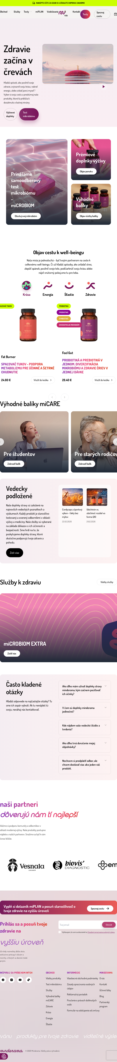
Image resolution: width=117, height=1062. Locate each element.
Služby (17, 11)
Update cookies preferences (4, 1056)
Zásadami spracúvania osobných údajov (101, 932)
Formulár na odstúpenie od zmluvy (83, 1010)
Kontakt (76, 11)
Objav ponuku (86, 171)
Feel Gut (67, 353)
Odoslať (109, 924)
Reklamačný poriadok (77, 994)
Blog (101, 996)
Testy (28, 11)
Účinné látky (105, 990)
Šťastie (49, 1024)
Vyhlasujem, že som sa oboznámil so (86, 932)
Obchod (5, 11)
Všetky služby (107, 582)
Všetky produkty (53, 978)
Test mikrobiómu (29, 114)
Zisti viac (14, 552)
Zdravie (49, 1006)
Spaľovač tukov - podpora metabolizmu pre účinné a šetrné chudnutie (27, 368)
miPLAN (39, 11)
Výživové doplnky (10, 114)
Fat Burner (8, 357)
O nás (102, 978)
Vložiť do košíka (43, 380)
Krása (48, 1012)
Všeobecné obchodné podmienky (82, 978)
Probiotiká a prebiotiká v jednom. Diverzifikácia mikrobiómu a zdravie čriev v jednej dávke (85, 366)
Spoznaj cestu (100, 14)
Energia (49, 1018)
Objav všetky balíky (89, 216)
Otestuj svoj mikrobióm (26, 216)
